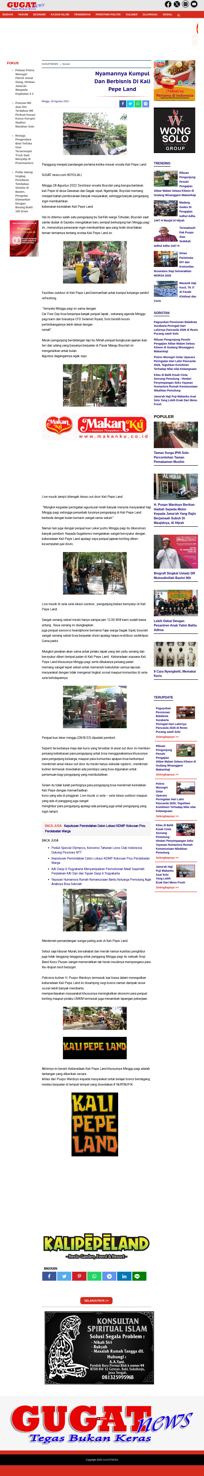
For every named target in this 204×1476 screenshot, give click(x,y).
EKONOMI (39, 14)
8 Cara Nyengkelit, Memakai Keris (175, 674)
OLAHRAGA (150, 14)
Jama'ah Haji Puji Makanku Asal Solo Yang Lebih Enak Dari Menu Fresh (175, 400)
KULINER (131, 14)
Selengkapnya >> (167, 737)
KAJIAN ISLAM (60, 14)
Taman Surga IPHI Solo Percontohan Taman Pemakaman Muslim (171, 458)
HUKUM (23, 14)
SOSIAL (167, 14)
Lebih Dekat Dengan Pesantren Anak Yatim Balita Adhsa (175, 626)
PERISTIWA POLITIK (108, 14)
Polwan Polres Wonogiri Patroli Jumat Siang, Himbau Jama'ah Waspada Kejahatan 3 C (25, 82)
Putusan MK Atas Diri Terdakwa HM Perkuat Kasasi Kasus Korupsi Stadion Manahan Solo (25, 114)
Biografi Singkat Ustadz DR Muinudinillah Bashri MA (174, 576)
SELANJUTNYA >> (96, 1311)
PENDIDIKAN (82, 14)
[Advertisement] (102, 1448)
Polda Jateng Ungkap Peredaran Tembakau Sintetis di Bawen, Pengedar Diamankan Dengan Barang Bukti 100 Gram (24, 192)
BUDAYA (8, 14)
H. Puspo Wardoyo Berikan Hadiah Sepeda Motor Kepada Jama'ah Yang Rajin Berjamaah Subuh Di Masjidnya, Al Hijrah (175, 514)
